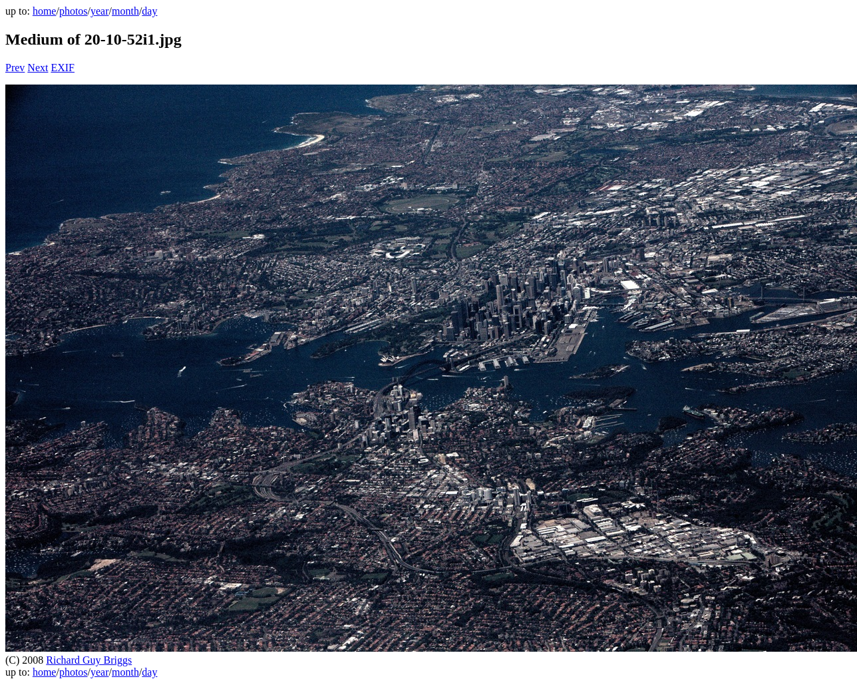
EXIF (63, 67)
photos (73, 11)
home (45, 11)
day (149, 11)
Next (37, 67)
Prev (15, 67)
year (99, 11)
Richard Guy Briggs (89, 660)
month (125, 11)
